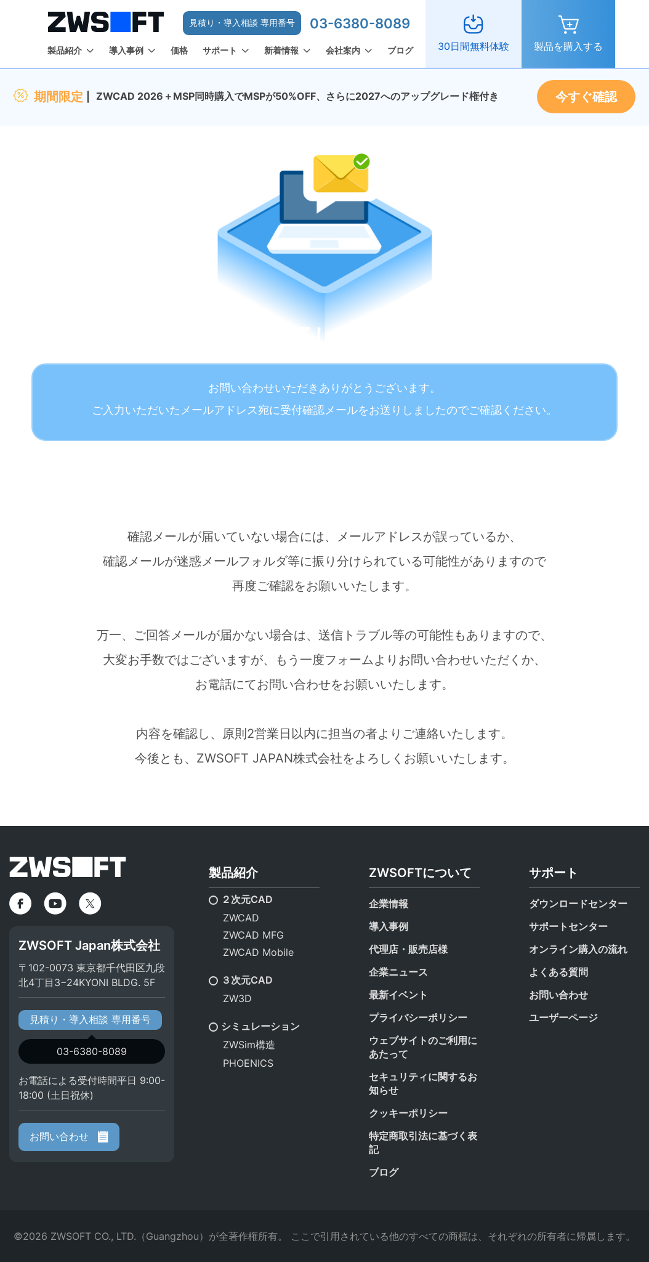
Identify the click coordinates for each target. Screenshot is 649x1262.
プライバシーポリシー (418, 1017)
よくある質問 (558, 972)
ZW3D (237, 998)
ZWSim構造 (249, 1044)
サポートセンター (568, 926)
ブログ (400, 50)
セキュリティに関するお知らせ (423, 1083)
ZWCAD (241, 918)
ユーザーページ (563, 1017)
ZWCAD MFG (253, 935)
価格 (179, 50)
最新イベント (398, 995)
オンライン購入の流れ (578, 949)
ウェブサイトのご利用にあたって (423, 1047)
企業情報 (388, 903)
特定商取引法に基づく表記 (423, 1142)
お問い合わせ (69, 1136)
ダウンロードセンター (578, 903)
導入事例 (126, 50)
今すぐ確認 (586, 96)
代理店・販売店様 (408, 949)
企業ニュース (398, 972)
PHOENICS (248, 1063)
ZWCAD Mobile (258, 952)
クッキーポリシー (408, 1113)
